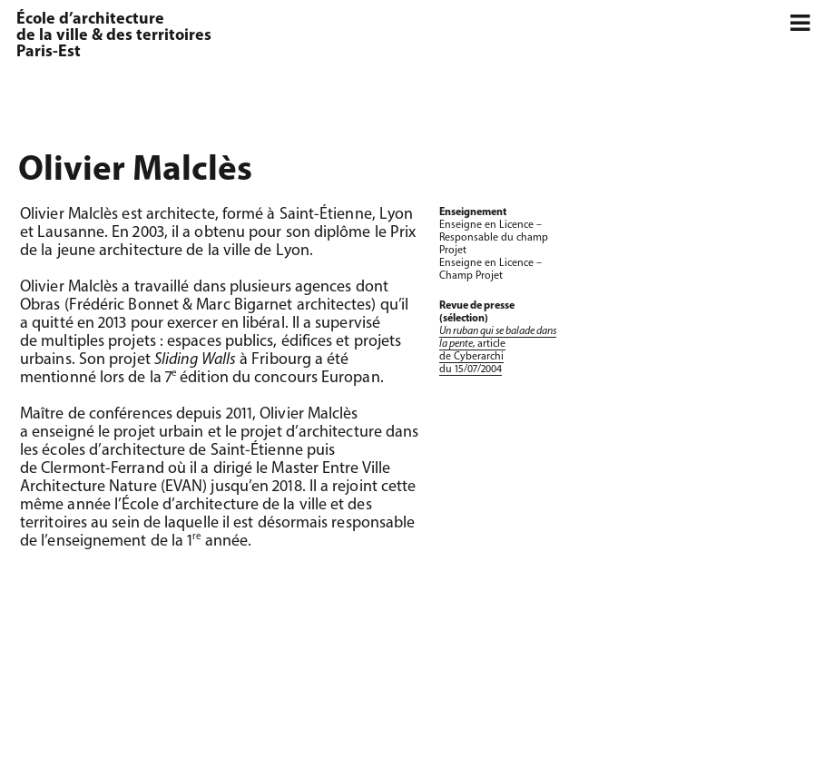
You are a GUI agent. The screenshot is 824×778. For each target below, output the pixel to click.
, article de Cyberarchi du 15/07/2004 (497, 350)
